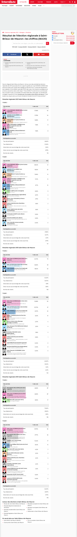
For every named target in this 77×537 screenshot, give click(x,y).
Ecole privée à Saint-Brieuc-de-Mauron (14, 522)
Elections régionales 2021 (11, 32)
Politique (4, 5)
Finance (48, 2)
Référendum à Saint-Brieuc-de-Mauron (38, 511)
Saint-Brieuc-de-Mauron (32, 67)
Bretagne (22, 32)
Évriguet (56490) (22, 47)
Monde (34, 5)
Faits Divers (19, 5)
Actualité (55, 36)
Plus (63, 2)
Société (12, 5)
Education (27, 5)
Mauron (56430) (41, 47)
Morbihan (28, 32)
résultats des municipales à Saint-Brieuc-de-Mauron (31, 94)
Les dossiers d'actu (57, 40)
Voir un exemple (70, 36)
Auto (55, 2)
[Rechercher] (68, 5)
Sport (32, 2)
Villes (39, 5)
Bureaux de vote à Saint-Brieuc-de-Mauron (36, 65)
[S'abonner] (63, 42)
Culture (40, 2)
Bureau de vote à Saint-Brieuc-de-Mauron (14, 504)
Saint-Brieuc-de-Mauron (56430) (12, 520)
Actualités (23, 2)
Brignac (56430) (32, 47)
